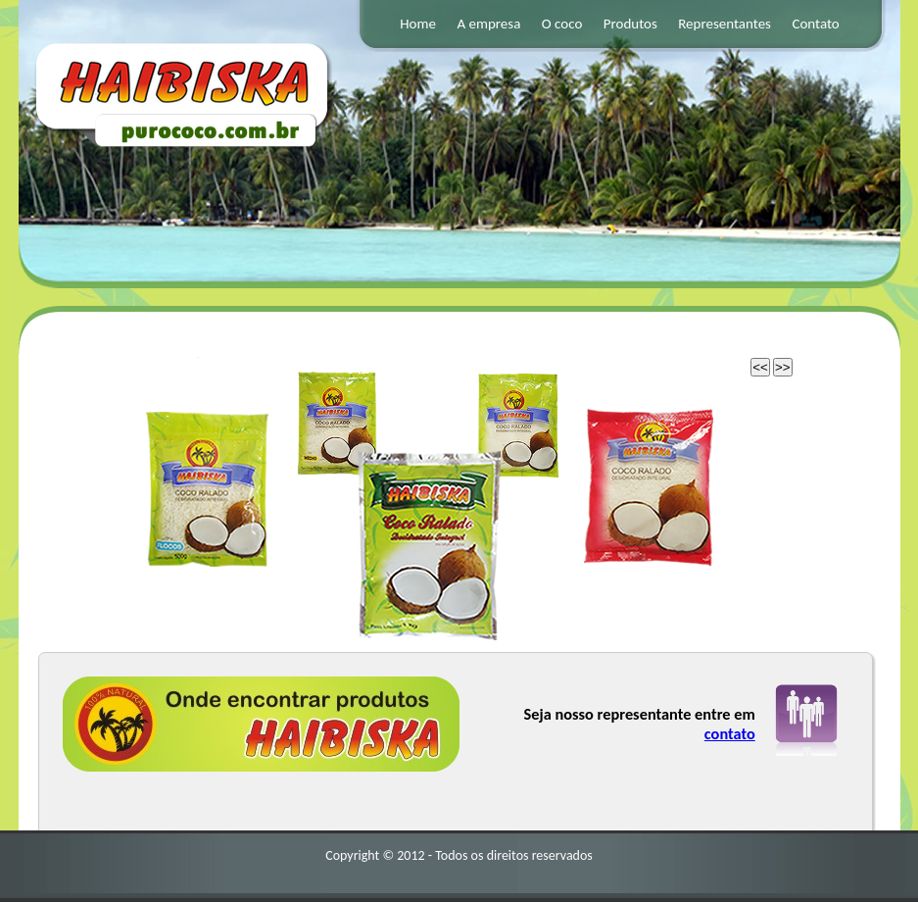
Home (418, 23)
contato (729, 733)
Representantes (724, 23)
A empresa (488, 23)
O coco (562, 23)
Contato (815, 23)
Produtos (630, 23)
